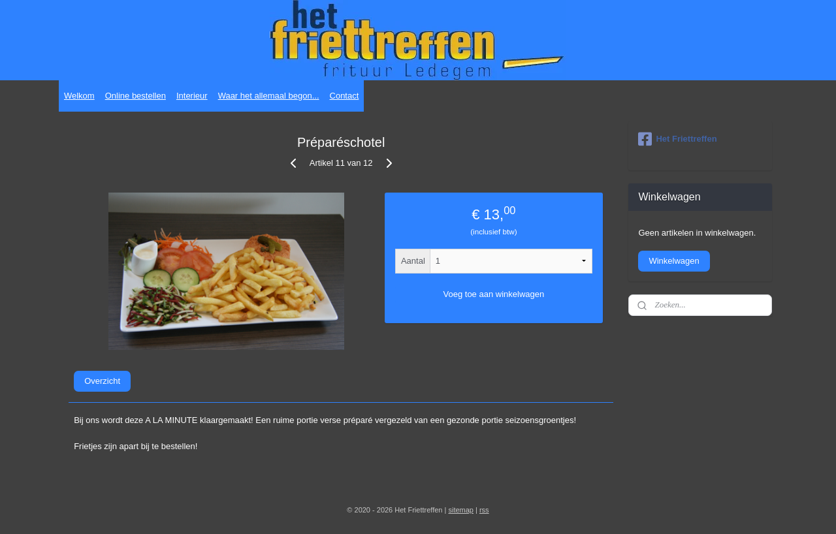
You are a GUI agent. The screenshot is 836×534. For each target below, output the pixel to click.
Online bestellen (135, 96)
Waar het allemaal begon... (268, 96)
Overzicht (102, 381)
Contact (344, 96)
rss (484, 510)
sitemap (461, 510)
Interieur (192, 96)
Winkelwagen (674, 261)
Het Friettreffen (677, 139)
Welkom (79, 96)
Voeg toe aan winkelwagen (494, 294)
